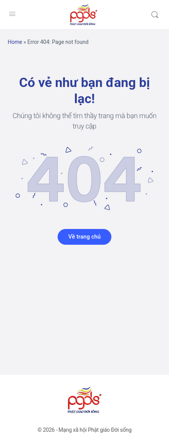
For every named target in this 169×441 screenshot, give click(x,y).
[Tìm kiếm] (154, 14)
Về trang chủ (84, 236)
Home (15, 42)
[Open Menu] (12, 14)
